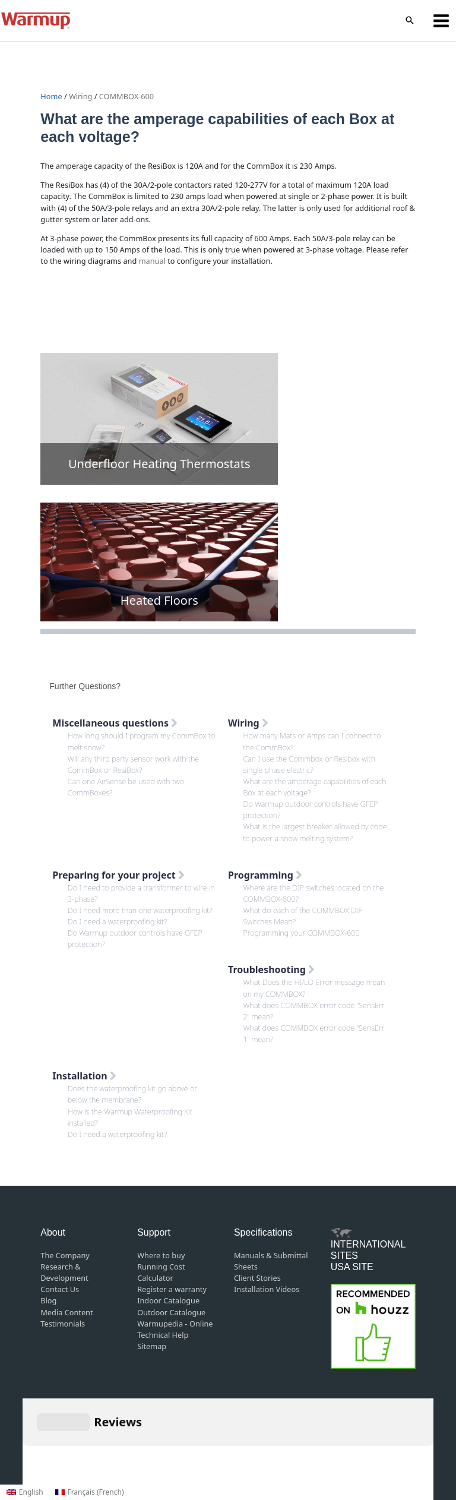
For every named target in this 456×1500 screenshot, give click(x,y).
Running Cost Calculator (161, 1272)
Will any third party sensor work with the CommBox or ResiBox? (133, 764)
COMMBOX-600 (126, 96)
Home (52, 96)
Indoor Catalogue (168, 1300)
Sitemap (151, 1346)
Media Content (66, 1312)
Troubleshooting (271, 969)
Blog (48, 1300)
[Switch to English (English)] (25, 1492)
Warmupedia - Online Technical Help (175, 1329)
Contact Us (59, 1289)
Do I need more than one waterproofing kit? (140, 910)
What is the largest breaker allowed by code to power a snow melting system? (315, 832)
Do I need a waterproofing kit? (117, 921)
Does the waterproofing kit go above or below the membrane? (132, 1094)
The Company (65, 1255)
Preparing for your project (118, 875)
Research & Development (64, 1272)
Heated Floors (159, 600)
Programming (265, 875)
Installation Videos (266, 1289)
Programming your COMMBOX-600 (301, 932)
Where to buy (161, 1255)
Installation (84, 1075)
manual (152, 260)
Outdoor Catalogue (171, 1312)
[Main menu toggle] (441, 20)
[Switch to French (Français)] (89, 1492)
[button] (409, 21)
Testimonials (62, 1323)
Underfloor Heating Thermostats (159, 464)
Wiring (80, 96)
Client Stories (257, 1277)
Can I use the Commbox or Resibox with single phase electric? (309, 764)
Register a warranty (172, 1289)
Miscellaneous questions (115, 723)
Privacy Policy (281, 1441)
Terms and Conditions (204, 1441)
